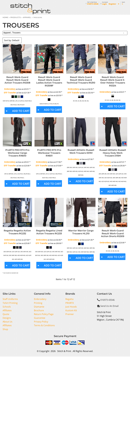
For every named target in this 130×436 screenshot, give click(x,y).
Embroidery (10, 89)
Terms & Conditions (44, 325)
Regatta (69, 299)
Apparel (27, 17)
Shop (5, 329)
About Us (7, 321)
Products (15, 17)
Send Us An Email (109, 306)
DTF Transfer (10, 92)
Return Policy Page (43, 314)
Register (112, 4)
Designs (7, 317)
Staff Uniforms (10, 299)
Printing (38, 302)
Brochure (39, 310)
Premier (69, 314)
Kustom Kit (71, 310)
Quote (6, 314)
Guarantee (39, 317)
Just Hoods (71, 306)
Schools (7, 306)
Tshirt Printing (10, 302)
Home (5, 17)
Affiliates (7, 310)
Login (104, 4)
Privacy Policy (41, 321)
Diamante (39, 306)
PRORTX (69, 302)
